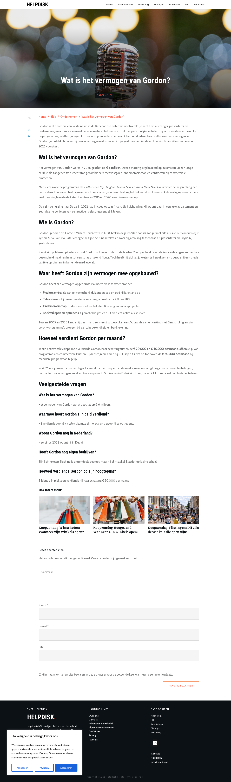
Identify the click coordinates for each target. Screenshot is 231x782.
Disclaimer (94, 731)
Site (41, 647)
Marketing (156, 732)
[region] (44, 752)
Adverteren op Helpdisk (101, 723)
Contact (93, 719)
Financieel (156, 715)
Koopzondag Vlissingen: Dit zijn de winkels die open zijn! (173, 516)
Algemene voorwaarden (101, 727)
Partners (93, 739)
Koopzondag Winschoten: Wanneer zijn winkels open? (64, 516)
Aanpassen (22, 767)
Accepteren (66, 767)
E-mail (44, 626)
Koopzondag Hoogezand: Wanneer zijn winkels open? (118, 516)
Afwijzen (44, 767)
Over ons (94, 715)
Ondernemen (105, 95)
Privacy (92, 735)
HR (152, 719)
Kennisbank (157, 724)
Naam (43, 605)
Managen (155, 728)
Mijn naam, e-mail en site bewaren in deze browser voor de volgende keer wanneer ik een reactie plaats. (107, 674)
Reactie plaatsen (181, 686)
